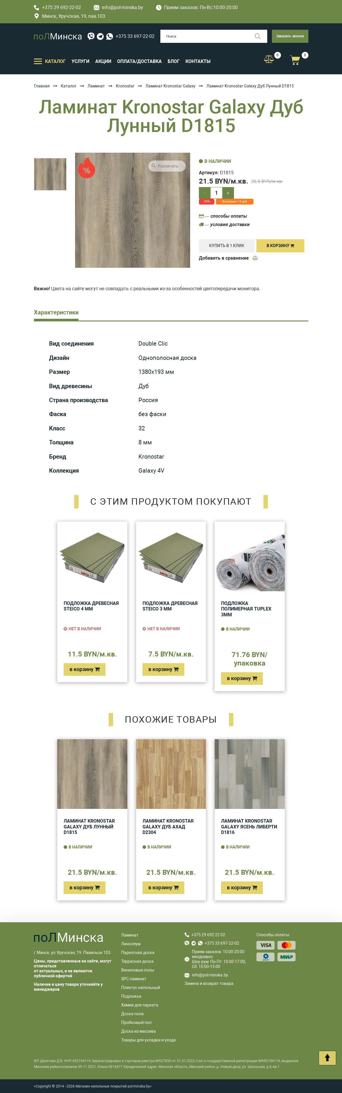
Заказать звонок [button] (290, 36)
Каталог (69, 86)
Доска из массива (138, 1031)
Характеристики (56, 312)
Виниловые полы (137, 970)
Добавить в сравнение (228, 258)
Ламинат (96, 86)
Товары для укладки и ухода (148, 1040)
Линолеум (130, 943)
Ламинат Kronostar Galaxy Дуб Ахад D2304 (168, 826)
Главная (42, 86)
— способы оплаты (223, 216)
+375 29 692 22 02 (208, 934)
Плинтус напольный (140, 987)
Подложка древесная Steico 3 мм (170, 606)
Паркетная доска (137, 952)
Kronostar (125, 86)
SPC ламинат (133, 978)
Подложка (131, 996)
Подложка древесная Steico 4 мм (91, 606)
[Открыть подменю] (38, 61)
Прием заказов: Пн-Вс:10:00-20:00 (197, 7)
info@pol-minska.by (118, 7)
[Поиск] (260, 36)
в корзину (85, 669)
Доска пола (132, 1013)
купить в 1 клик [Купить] (226, 245)
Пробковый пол (136, 1022)
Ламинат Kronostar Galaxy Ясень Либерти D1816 (249, 826)
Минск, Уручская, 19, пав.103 (69, 16)
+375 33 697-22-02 (135, 36)
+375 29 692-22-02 (57, 7)
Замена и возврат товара (209, 983)
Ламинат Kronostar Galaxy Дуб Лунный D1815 (89, 826)
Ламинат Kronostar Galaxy (170, 86)
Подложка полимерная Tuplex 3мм (246, 609)
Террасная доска (137, 961)
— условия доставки (224, 224)
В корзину (280, 245)
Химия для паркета (139, 1005)
